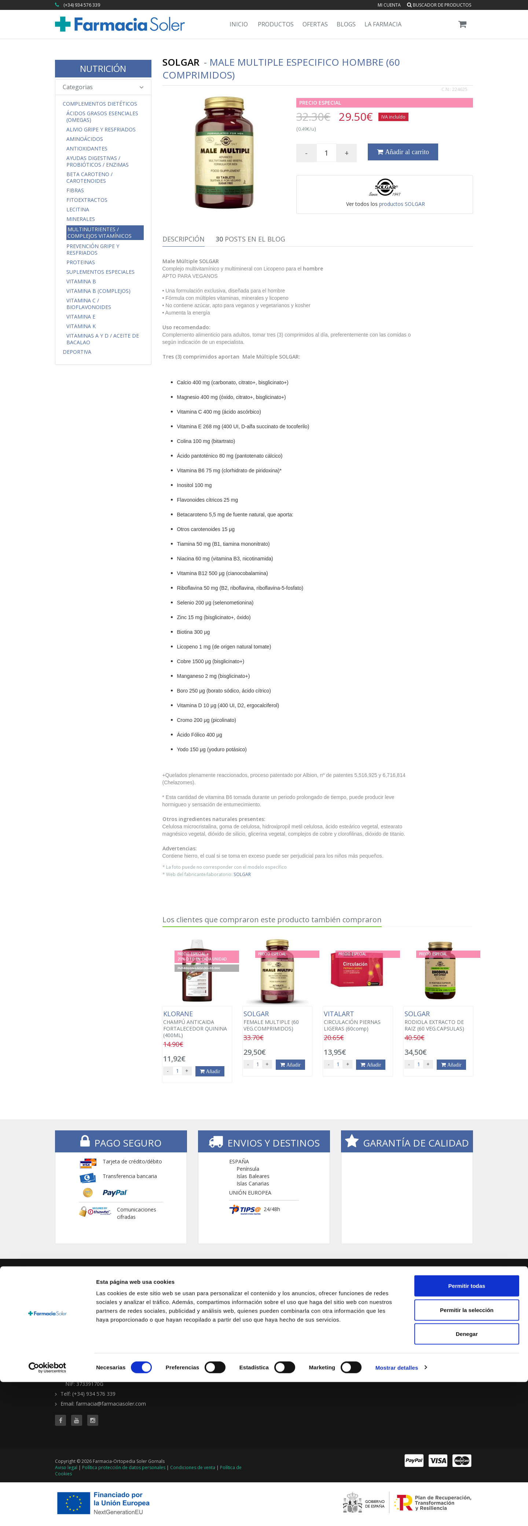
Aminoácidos (84, 139)
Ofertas (315, 24)
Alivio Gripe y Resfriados (101, 129)
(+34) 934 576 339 (81, 5)
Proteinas (80, 262)
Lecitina (77, 209)
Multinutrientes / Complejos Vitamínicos (99, 232)
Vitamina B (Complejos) (98, 291)
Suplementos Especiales (100, 272)
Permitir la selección (467, 1454)
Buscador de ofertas (365, 1303)
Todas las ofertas (361, 1295)
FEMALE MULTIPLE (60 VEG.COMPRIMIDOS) (277, 1021)
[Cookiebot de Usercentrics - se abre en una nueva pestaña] (47, 1511)
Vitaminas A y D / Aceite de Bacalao (102, 339)
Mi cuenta (389, 5)
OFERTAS (353, 1285)
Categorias (103, 87)
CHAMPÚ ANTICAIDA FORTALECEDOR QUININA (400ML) (197, 1024)
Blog (417, 1295)
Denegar (467, 1478)
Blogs (346, 24)
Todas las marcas (290, 1295)
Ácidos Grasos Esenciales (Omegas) (102, 116)
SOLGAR (242, 874)
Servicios (422, 1303)
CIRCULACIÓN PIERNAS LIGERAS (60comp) (358, 1021)
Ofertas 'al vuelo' (360, 1310)
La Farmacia (383, 24)
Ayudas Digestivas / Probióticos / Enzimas (97, 161)
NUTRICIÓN (103, 68)
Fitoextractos (86, 200)
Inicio (239, 24)
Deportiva (77, 352)
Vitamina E (80, 316)
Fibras (75, 190)
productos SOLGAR (402, 203)
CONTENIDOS (431, 1285)
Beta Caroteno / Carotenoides (89, 177)
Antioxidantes (86, 148)
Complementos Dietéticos (100, 104)
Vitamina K (81, 326)
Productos (276, 24)
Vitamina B (81, 281)
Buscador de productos (439, 5)
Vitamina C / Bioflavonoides (88, 303)
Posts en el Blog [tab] (250, 239)
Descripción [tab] (183, 239)
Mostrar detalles (396, 1511)
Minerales (80, 219)
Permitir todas (466, 1430)
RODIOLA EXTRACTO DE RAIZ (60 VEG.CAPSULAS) (438, 1021)
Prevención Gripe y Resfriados (92, 249)
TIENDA (281, 1285)
